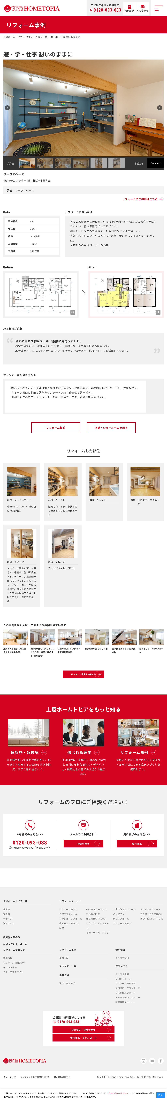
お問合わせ (89, 859)
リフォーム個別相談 (125, 998)
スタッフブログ (12, 987)
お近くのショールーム (15, 958)
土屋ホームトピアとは (15, 916)
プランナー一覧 (67, 980)
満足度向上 (9, 938)
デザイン (7, 933)
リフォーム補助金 (122, 938)
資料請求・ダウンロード (127, 1003)
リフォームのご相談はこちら (143, 199)
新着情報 (7, 973)
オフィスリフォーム (150, 924)
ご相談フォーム (123, 993)
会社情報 (64, 990)
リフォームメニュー (70, 916)
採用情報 (120, 964)
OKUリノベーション (96, 924)
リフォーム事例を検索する (91, 677)
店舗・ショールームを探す (111, 428)
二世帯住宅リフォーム (124, 924)
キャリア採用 (122, 973)
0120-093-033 (107, 10)
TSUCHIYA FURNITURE (151, 933)
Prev (9, 108)
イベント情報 (10, 982)
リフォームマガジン (14, 964)
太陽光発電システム (96, 933)
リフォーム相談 (55, 428)
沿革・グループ (67, 998)
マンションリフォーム (70, 933)
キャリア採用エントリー (127, 1012)
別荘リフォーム (121, 933)
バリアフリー (120, 929)
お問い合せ (121, 980)
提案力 (6, 924)
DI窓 (61, 943)
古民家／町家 (93, 929)
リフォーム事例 (67, 964)
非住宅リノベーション (97, 947)
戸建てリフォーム (68, 929)
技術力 (6, 929)
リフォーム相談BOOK (14, 977)
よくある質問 (122, 989)
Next (158, 108)
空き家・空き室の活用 (151, 929)
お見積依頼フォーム (125, 1007)
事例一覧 (63, 973)
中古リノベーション (69, 938)
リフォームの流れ (68, 924)
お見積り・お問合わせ (90, 1046)
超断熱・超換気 (11, 952)
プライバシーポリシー (118, 1093)
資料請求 (143, 859)
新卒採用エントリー (125, 1017)
